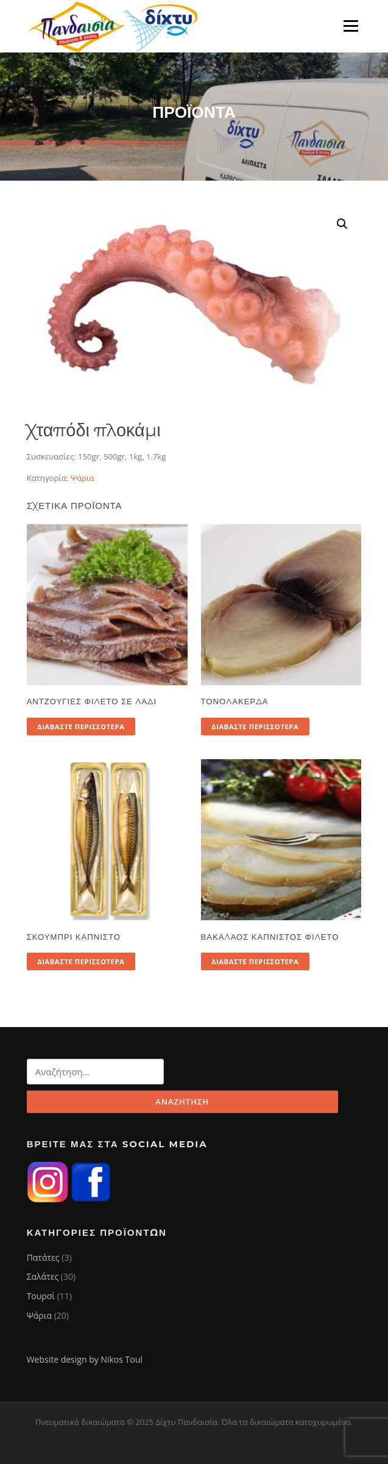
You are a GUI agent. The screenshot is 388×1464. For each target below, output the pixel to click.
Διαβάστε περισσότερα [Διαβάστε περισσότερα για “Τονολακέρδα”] (254, 726)
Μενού (350, 25)
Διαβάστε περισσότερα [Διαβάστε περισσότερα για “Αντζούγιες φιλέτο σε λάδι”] (80, 726)
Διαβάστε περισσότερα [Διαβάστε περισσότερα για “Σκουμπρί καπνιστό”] (80, 961)
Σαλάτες (43, 1276)
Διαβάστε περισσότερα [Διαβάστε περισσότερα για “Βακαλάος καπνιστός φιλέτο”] (254, 961)
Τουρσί (41, 1296)
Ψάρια (82, 477)
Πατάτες (43, 1257)
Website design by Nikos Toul (85, 1359)
